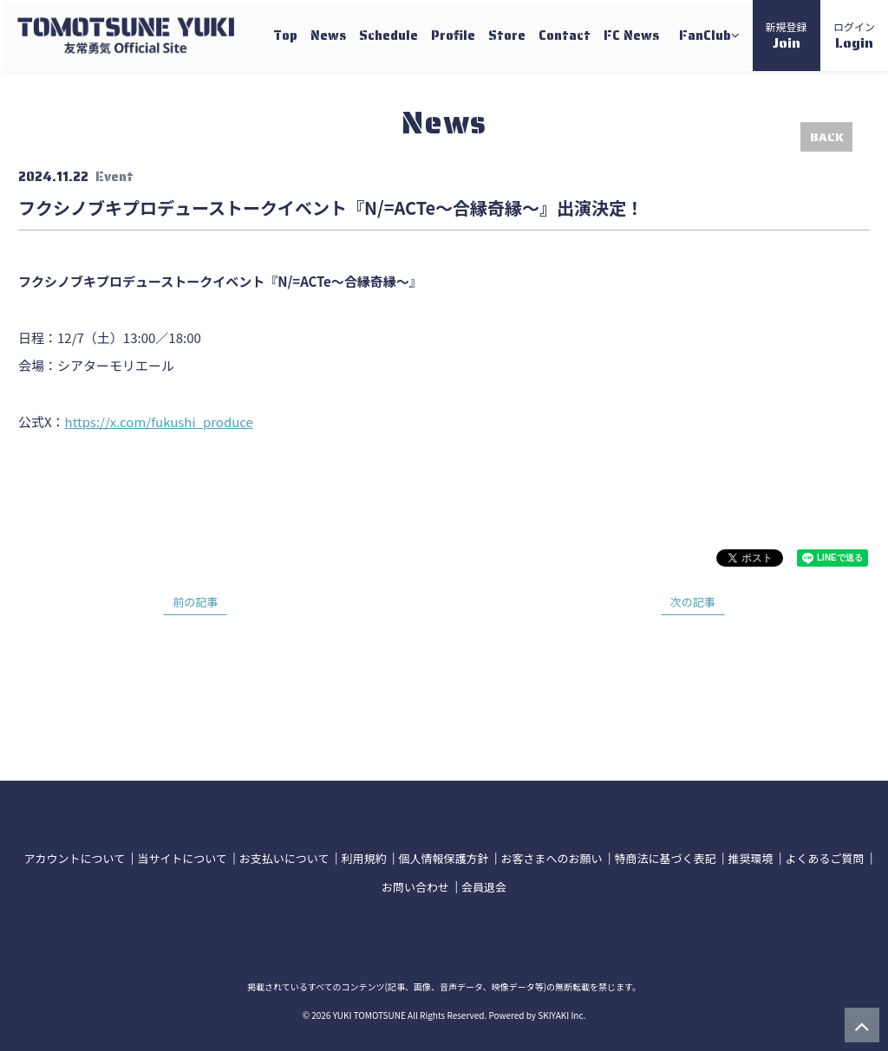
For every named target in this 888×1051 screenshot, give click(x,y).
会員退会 (483, 887)
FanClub (709, 35)
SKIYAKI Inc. (561, 1015)
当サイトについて (182, 858)
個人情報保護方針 (443, 858)
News (328, 35)
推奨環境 (750, 858)
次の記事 (692, 602)
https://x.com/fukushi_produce (159, 421)
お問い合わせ (415, 887)
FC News (631, 35)
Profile (453, 35)
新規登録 (786, 36)
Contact (565, 35)
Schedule (388, 35)
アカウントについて (75, 858)
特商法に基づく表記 (664, 858)
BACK (827, 136)
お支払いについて (284, 858)
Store (507, 35)
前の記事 (195, 602)
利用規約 (363, 858)
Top (285, 35)
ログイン (854, 36)
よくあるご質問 (824, 858)
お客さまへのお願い (551, 858)
